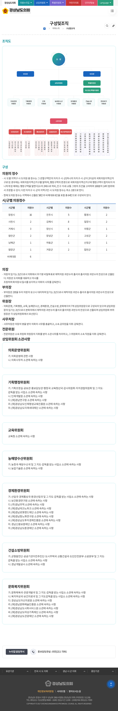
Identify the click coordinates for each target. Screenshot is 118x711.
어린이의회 (73, 3)
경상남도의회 (10, 3)
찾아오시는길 (75, 691)
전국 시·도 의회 (41, 671)
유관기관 (10, 671)
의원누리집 (24, 3)
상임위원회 (40, 3)
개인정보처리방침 (45, 691)
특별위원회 (56, 3)
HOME (44, 28)
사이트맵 (61, 691)
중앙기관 (95, 671)
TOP (111, 684)
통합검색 (106, 25)
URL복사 (113, 25)
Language (104, 3)
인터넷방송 (89, 3)
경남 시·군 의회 (69, 671)
